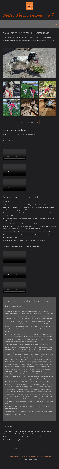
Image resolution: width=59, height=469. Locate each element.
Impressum (23, 456)
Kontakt (16, 456)
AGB (37, 456)
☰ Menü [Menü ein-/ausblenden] (55, 24)
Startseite (10, 456)
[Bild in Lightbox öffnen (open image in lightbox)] (29, 63)
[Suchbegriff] (29, 448)
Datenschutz (31, 456)
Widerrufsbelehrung (45, 456)
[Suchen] (48, 448)
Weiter (37, 122)
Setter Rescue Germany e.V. (29, 15)
